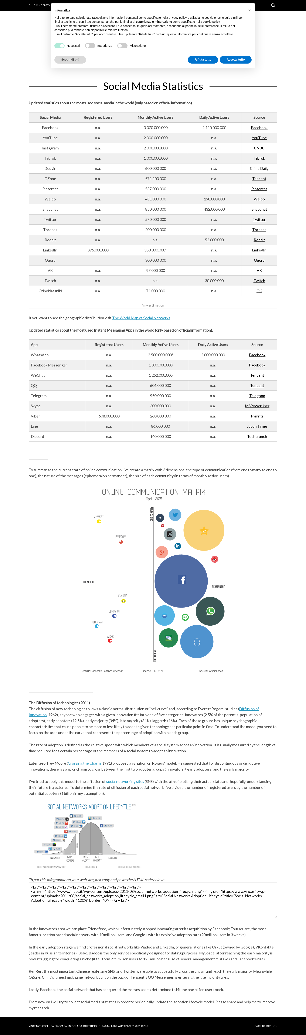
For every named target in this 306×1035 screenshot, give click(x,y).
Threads (259, 229)
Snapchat (259, 209)
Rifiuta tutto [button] (203, 59)
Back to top (266, 1026)
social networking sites (125, 781)
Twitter (259, 219)
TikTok (259, 158)
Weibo (259, 199)
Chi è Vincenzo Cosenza (46, 5)
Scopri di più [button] (70, 59)
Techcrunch (257, 436)
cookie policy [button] (211, 21)
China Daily (259, 168)
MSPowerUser (257, 405)
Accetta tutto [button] (236, 59)
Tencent (259, 178)
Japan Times (257, 426)
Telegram (257, 395)
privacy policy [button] (178, 17)
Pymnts (257, 416)
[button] (249, 10)
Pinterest (259, 188)
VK (259, 270)
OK (259, 290)
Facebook (259, 127)
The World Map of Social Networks (141, 317)
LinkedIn (259, 250)
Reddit (259, 239)
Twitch (259, 280)
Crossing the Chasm (84, 763)
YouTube (259, 137)
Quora (259, 260)
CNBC (259, 148)
